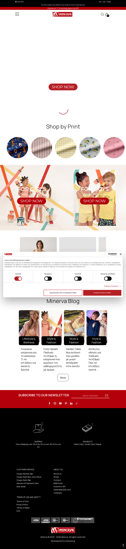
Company (58, 493)
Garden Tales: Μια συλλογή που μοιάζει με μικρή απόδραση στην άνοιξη (74, 357)
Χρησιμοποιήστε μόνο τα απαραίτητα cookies (62, 292)
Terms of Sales (23, 507)
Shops (56, 477)
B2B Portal (58, 483)
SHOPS (20, 2)
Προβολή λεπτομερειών (111, 286)
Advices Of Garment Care (27, 483)
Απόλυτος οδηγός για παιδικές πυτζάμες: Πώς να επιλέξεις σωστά (95, 359)
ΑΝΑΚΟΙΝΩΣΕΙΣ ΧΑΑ (62, 489)
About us (58, 473)
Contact (57, 480)
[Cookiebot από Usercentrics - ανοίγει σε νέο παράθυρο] (105, 254)
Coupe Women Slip (24, 473)
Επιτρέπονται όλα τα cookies (102, 292)
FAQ (18, 511)
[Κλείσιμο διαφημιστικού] (121, 254)
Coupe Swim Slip (23, 480)
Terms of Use (22, 501)
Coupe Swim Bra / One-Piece (28, 477)
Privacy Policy (22, 504)
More (63, 377)
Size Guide (21, 486)
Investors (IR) (60, 486)
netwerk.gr (70, 541)
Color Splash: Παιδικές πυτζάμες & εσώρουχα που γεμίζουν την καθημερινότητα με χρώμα (52, 359)
